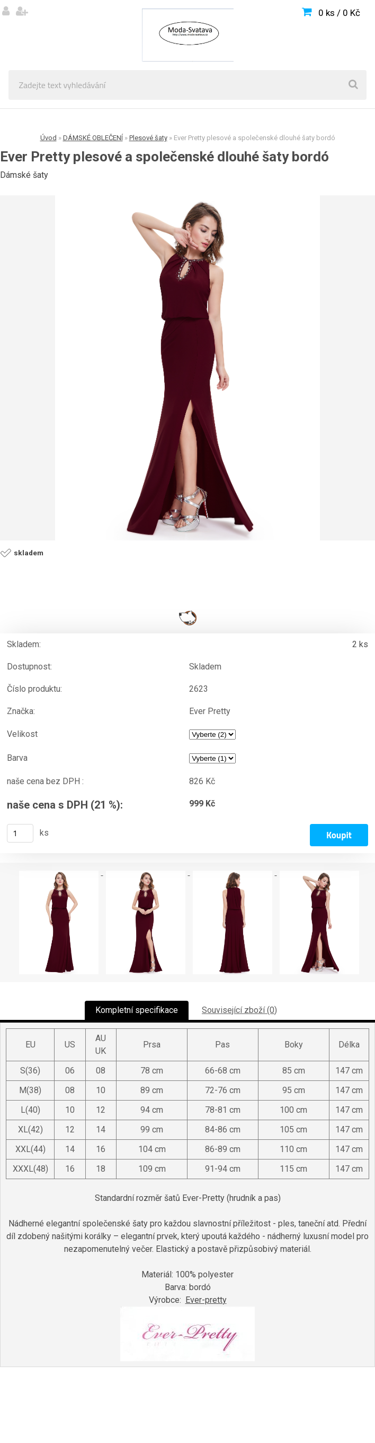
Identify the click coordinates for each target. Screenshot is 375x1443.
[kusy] (20, 833)
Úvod (48, 138)
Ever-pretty (206, 1300)
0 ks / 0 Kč (339, 12)
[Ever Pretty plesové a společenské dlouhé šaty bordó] (187, 367)
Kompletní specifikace (136, 1010)
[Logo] (187, 35)
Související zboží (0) (239, 1010)
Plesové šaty (148, 138)
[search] (353, 85)
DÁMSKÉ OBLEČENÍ (93, 138)
